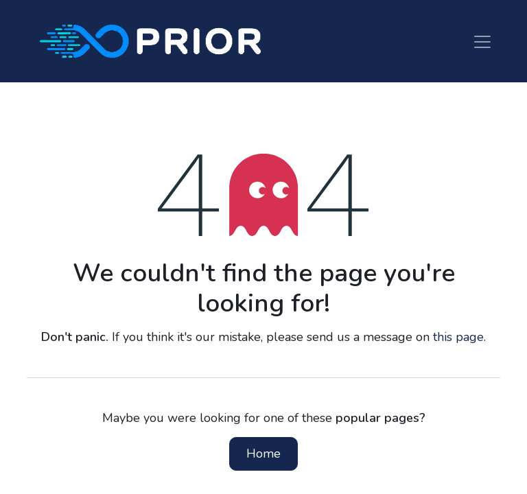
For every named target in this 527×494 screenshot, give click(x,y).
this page (458, 337)
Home (263, 453)
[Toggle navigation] (482, 41)
